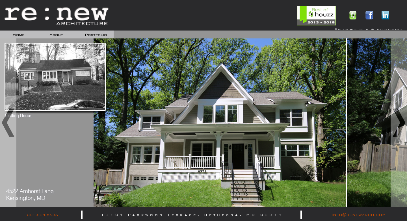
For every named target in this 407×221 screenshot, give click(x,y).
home (18, 34)
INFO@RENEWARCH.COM (359, 215)
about (56, 34)
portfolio (96, 34)
